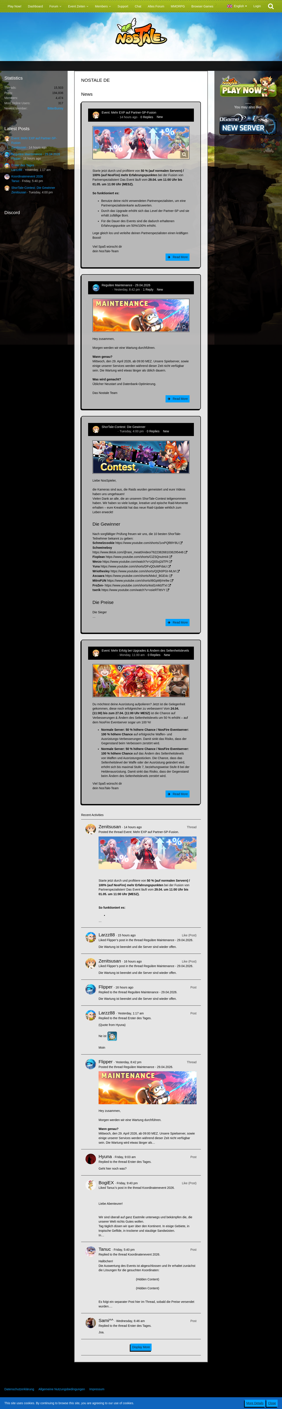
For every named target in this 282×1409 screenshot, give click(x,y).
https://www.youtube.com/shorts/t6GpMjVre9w (138, 580)
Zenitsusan (18, 147)
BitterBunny (55, 108)
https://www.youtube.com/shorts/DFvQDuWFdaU (134, 566)
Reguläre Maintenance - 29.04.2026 (35, 154)
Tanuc (15, 181)
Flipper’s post (116, 940)
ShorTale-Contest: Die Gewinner (33, 187)
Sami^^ (106, 1320)
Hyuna (105, 1156)
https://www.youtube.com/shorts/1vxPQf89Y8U (147, 543)
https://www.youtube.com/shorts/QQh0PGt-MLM (143, 571)
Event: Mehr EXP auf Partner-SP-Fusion (129, 112)
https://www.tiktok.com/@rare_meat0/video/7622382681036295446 (137, 552)
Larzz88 (16, 170)
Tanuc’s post (115, 1187)
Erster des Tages (22, 165)
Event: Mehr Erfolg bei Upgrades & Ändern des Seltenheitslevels (145, 650)
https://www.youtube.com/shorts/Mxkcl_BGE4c (136, 576)
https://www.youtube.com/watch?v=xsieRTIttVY (133, 590)
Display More (141, 1347)
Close (272, 1403)
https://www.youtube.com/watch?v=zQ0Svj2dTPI (135, 561)
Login (257, 6)
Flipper (16, 158)
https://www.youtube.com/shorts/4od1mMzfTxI (136, 585)
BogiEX (106, 1182)
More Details (255, 1403)
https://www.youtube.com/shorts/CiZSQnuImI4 (137, 557)
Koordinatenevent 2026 (27, 176)
